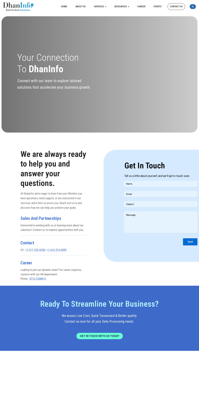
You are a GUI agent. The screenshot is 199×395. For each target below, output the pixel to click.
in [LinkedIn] (193, 6)
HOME (64, 6)
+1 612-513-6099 (56, 249)
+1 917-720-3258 (35, 249)
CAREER (141, 6)
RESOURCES (121, 6)
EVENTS (158, 6)
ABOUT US (80, 6)
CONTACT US (176, 6)
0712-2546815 (38, 278)
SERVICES (100, 6)
